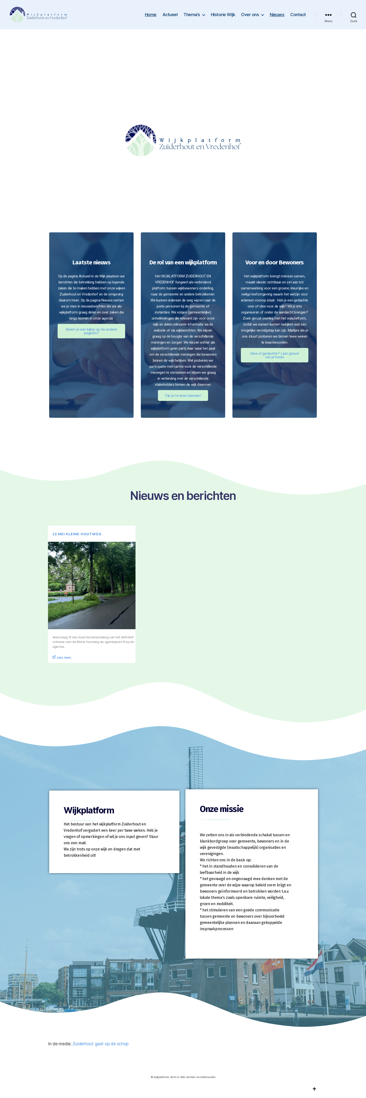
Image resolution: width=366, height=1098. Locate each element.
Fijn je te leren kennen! (183, 395)
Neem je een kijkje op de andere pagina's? (91, 331)
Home (150, 14)
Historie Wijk (223, 14)
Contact (298, 14)
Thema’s (191, 14)
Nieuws (277, 14)
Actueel (170, 14)
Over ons (250, 14)
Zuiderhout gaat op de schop (101, 1043)
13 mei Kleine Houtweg (77, 534)
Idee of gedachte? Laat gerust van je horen (274, 355)
